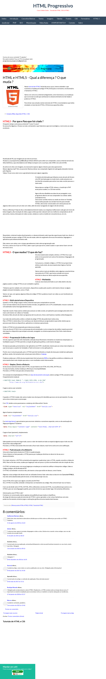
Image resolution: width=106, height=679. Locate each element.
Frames (68, 19)
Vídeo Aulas (43, 23)
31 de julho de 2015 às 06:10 (15, 548)
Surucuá (9, 578)
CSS (76, 19)
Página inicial (37, 625)
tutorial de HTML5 (34, 86)
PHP (14, 23)
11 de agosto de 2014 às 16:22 (16, 535)
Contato (72, 23)
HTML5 (31, 517)
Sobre (80, 23)
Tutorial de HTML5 (38, 517)
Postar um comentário (11, 621)
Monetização (31, 23)
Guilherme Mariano (13, 528)
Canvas (50, 364)
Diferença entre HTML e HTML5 (19, 517)
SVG (45, 368)
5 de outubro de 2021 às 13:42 (16, 617)
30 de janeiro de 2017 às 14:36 (16, 583)
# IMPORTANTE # (58, 23)
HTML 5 (96, 19)
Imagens (50, 19)
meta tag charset (10, 431)
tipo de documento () (40, 385)
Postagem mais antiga (64, 625)
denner (9, 541)
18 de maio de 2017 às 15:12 (15, 594)
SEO (21, 23)
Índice (4, 19)
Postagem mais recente (10, 625)
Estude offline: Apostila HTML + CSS (18, 114)
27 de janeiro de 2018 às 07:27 (16, 606)
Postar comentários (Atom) (16, 628)
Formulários (85, 19)
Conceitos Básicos (28, 19)
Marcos (9, 612)
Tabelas (59, 19)
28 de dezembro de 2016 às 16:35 (17, 572)
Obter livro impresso (89, 148)
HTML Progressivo (53, 6)
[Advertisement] (53, 41)
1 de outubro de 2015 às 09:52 (16, 561)
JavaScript (5, 23)
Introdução (14, 19)
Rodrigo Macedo (12, 600)
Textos (41, 19)
